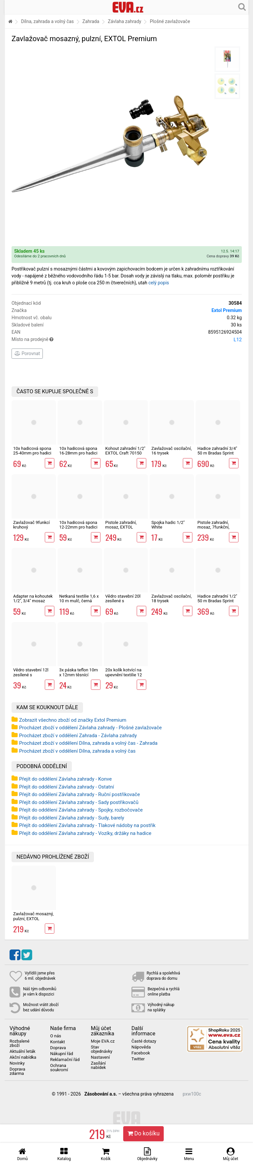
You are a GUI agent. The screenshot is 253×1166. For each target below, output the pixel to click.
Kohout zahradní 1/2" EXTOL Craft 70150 (125, 450)
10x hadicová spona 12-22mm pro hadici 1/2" (78, 527)
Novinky (17, 1063)
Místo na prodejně (127, 339)
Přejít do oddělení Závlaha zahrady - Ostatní (66, 787)
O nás (55, 1036)
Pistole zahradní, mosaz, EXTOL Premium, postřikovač (121, 529)
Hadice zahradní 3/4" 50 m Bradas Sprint (217, 450)
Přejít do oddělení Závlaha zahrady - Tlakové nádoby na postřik (87, 825)
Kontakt (57, 1042)
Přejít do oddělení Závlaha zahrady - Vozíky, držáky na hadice (85, 833)
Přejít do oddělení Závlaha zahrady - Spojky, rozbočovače (81, 810)
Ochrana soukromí (59, 1067)
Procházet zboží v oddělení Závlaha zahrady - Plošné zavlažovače (90, 728)
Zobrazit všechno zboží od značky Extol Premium (72, 720)
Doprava (58, 1048)
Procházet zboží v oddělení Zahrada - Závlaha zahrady (78, 735)
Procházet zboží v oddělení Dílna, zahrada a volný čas (77, 751)
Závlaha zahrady (124, 21)
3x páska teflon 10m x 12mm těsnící (78, 672)
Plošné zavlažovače (170, 21)
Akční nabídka (23, 1057)
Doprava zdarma (17, 1071)
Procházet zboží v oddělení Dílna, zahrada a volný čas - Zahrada (88, 743)
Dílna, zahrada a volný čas (47, 21)
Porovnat (27, 353)
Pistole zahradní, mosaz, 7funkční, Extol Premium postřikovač (213, 529)
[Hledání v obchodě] (242, 6)
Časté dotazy (143, 1041)
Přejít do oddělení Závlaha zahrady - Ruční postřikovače (79, 794)
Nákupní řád (61, 1053)
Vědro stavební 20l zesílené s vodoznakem (123, 601)
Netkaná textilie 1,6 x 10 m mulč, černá (79, 598)
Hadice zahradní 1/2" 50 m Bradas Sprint (217, 598)
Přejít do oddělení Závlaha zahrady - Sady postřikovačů (78, 802)
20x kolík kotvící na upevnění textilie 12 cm (123, 674)
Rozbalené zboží (19, 1043)
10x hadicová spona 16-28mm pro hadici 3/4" (78, 453)
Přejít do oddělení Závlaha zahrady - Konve (65, 779)
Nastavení (100, 1057)
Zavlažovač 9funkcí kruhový (31, 525)
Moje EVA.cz (103, 1041)
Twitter (138, 1059)
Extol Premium (226, 310)
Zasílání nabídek (98, 1065)
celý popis (158, 282)
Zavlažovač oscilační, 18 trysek (171, 598)
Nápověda (141, 1047)
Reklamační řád (64, 1059)
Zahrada (90, 21)
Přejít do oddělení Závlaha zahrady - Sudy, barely (71, 818)
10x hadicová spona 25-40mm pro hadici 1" (32, 453)
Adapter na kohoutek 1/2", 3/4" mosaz (33, 598)
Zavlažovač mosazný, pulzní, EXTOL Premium (33, 918)
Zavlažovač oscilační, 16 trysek (171, 450)
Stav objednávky (101, 1049)
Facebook (140, 1053)
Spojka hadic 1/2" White (167, 525)
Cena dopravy (223, 256)
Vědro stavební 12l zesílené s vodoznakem (30, 674)
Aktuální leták (22, 1051)
